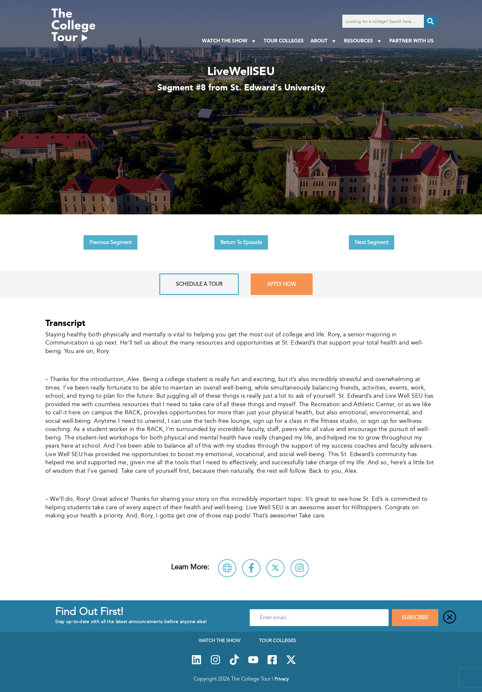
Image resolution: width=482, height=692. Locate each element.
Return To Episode (241, 242)
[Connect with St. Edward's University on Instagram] (299, 568)
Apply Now (281, 284)
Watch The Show (229, 41)
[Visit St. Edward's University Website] (227, 568)
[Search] (430, 21)
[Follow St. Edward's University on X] (275, 568)
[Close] (450, 617)
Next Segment (371, 242)
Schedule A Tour (199, 284)
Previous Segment (110, 242)
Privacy (281, 679)
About (323, 41)
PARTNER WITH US (411, 41)
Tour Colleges (284, 41)
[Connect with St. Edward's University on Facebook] (251, 568)
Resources (363, 41)
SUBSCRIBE (415, 617)
